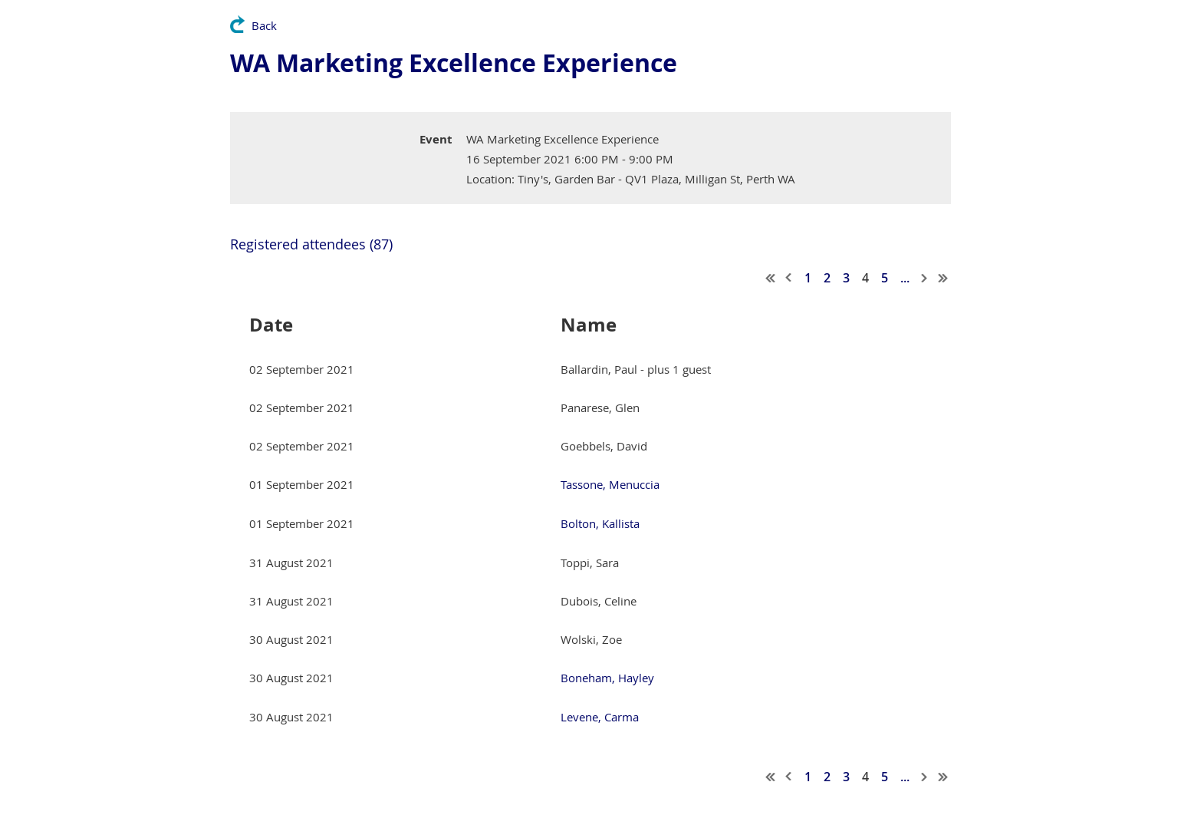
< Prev (789, 277)
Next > (925, 277)
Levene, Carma (600, 716)
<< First (770, 277)
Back (264, 25)
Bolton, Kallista (600, 523)
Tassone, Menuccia (610, 484)
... (905, 277)
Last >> (943, 277)
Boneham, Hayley (607, 677)
